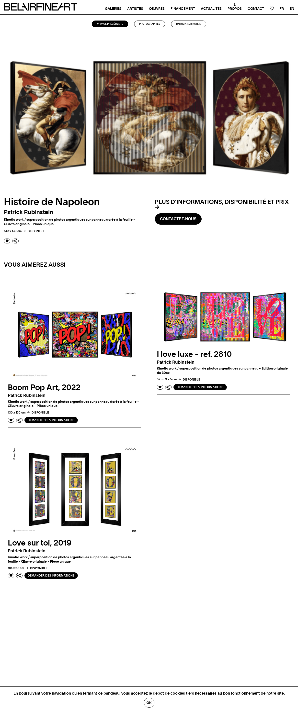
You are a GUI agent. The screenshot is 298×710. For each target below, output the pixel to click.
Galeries (113, 9)
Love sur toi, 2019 (39, 543)
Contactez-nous (178, 219)
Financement (183, 9)
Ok (149, 703)
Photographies (149, 24)
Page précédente (110, 24)
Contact (256, 9)
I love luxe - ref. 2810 (194, 354)
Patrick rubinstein (188, 24)
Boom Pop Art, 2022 (44, 388)
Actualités (211, 9)
